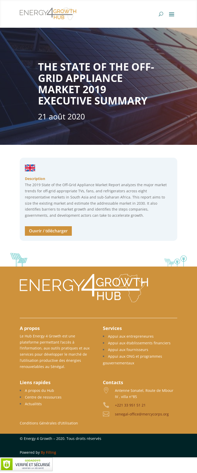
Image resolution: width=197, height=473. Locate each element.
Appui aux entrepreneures (131, 336)
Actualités (33, 403)
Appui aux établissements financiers (139, 342)
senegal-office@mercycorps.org (142, 414)
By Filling (48, 452)
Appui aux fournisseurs (128, 349)
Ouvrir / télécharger (48, 231)
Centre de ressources (43, 397)
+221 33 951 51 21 (130, 405)
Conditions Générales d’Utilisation (49, 423)
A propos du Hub (39, 390)
